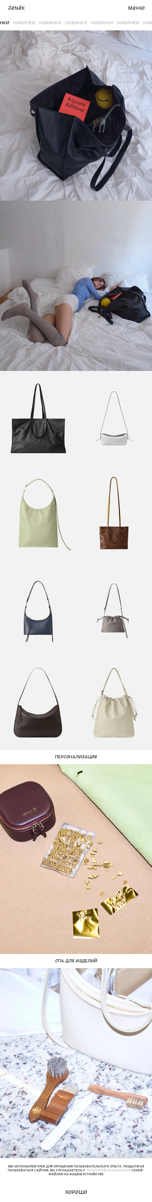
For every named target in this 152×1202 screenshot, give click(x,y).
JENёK (16, 8)
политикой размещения (108, 1170)
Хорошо (76, 1192)
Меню (136, 8)
